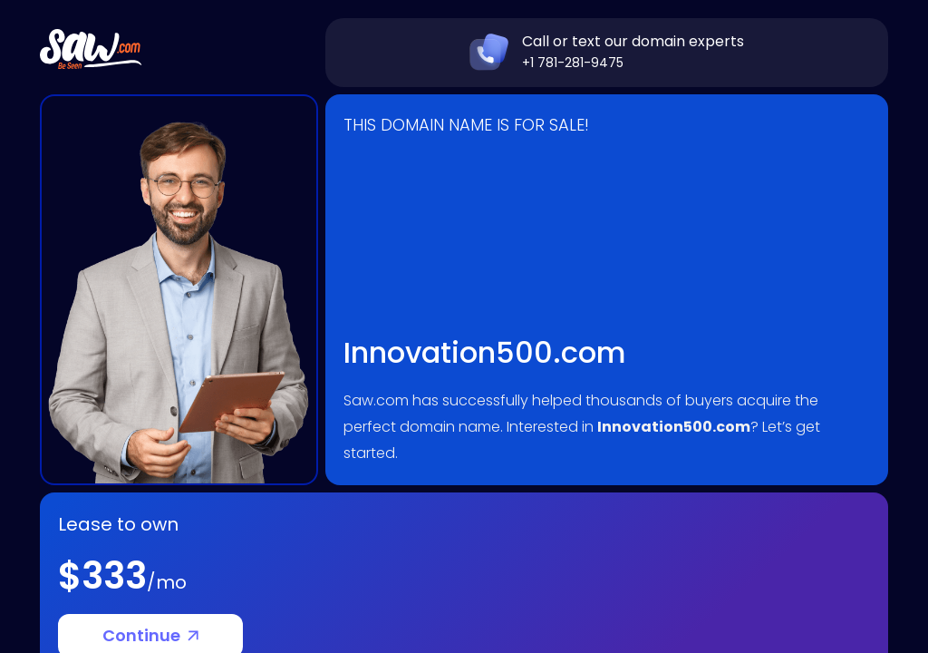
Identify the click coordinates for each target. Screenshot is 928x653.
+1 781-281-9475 (573, 63)
